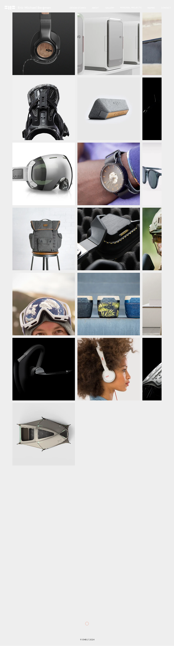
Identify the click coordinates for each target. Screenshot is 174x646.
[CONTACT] (166, 8)
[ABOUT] (95, 8)
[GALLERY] (109, 8)
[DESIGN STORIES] (78, 8)
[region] (130, 8)
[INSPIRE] (151, 8)
